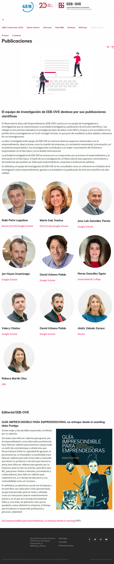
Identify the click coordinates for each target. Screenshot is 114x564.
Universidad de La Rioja (89, 279)
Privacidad (63, 542)
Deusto (5, 225)
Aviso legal (63, 538)
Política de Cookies (66, 545)
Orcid (13, 225)
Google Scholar (25, 225)
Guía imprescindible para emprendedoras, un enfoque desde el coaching (38, 520)
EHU (42, 226)
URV (4, 384)
